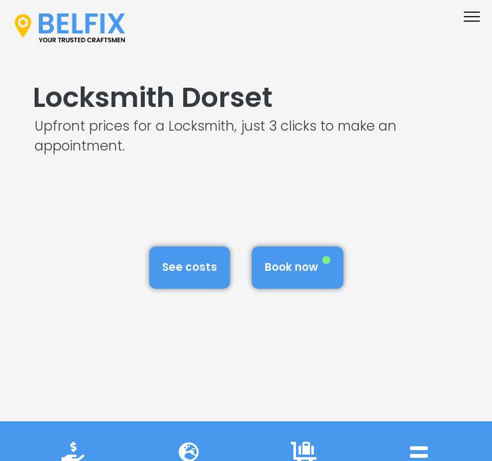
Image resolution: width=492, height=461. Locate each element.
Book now (298, 265)
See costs (189, 267)
